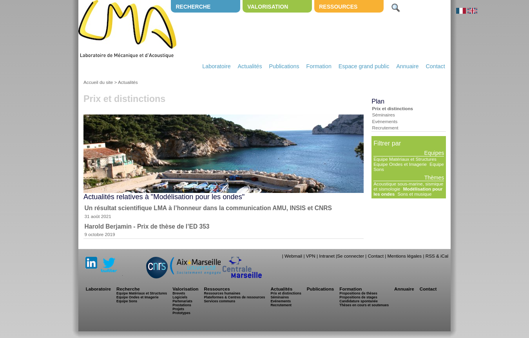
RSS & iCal (437, 255)
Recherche (193, 7)
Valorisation (267, 7)
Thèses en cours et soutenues (364, 305)
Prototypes (181, 313)
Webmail (293, 255)
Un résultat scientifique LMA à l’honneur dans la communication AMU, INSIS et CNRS (208, 208)
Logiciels (179, 297)
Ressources (338, 7)
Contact (435, 66)
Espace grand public (364, 66)
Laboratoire (216, 66)
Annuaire (407, 66)
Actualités (250, 66)
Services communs (219, 301)
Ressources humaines (222, 293)
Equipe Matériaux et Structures (404, 159)
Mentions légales (404, 255)
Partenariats (182, 301)
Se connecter (350, 255)
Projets (178, 309)
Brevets (178, 293)
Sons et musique (414, 193)
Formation (319, 66)
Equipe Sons (126, 301)
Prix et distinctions (392, 108)
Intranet (327, 255)
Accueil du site (98, 82)
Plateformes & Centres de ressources (234, 297)
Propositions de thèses (358, 293)
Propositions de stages (358, 297)
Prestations (181, 305)
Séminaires (383, 114)
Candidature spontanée (358, 301)
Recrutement (385, 127)
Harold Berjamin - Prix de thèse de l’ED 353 (147, 226)
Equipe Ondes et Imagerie (400, 164)
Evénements (384, 121)
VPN (310, 255)
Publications (284, 66)
